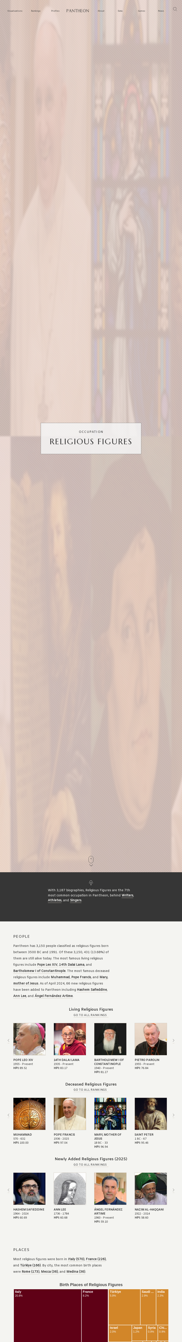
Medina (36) (75, 1272)
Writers (127, 895)
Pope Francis (81, 977)
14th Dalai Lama (71, 965)
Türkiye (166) (30, 1266)
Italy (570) (76, 1259)
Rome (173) (30, 1272)
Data (120, 11)
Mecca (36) (49, 1272)
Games (141, 11)
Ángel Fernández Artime (54, 996)
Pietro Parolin (147, 1060)
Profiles (55, 11)
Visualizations (14, 11)
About (101, 11)
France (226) (96, 1259)
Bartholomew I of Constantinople (39, 971)
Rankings (35, 11)
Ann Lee (19, 996)
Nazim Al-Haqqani (149, 1210)
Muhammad (60, 977)
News (161, 11)
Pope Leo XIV (47, 965)
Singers (75, 900)
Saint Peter (144, 1135)
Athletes (54, 900)
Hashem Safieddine (92, 990)
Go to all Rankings (90, 1015)
